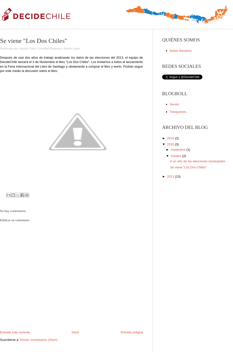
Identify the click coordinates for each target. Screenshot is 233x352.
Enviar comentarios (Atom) (38, 340)
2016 (171, 138)
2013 (171, 176)
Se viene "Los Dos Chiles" (188, 167)
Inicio (75, 332)
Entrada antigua (132, 332)
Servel (174, 104)
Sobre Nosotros (180, 51)
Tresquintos (178, 112)
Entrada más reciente (15, 332)
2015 (171, 144)
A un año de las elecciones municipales (197, 161)
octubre (176, 156)
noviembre (178, 149)
